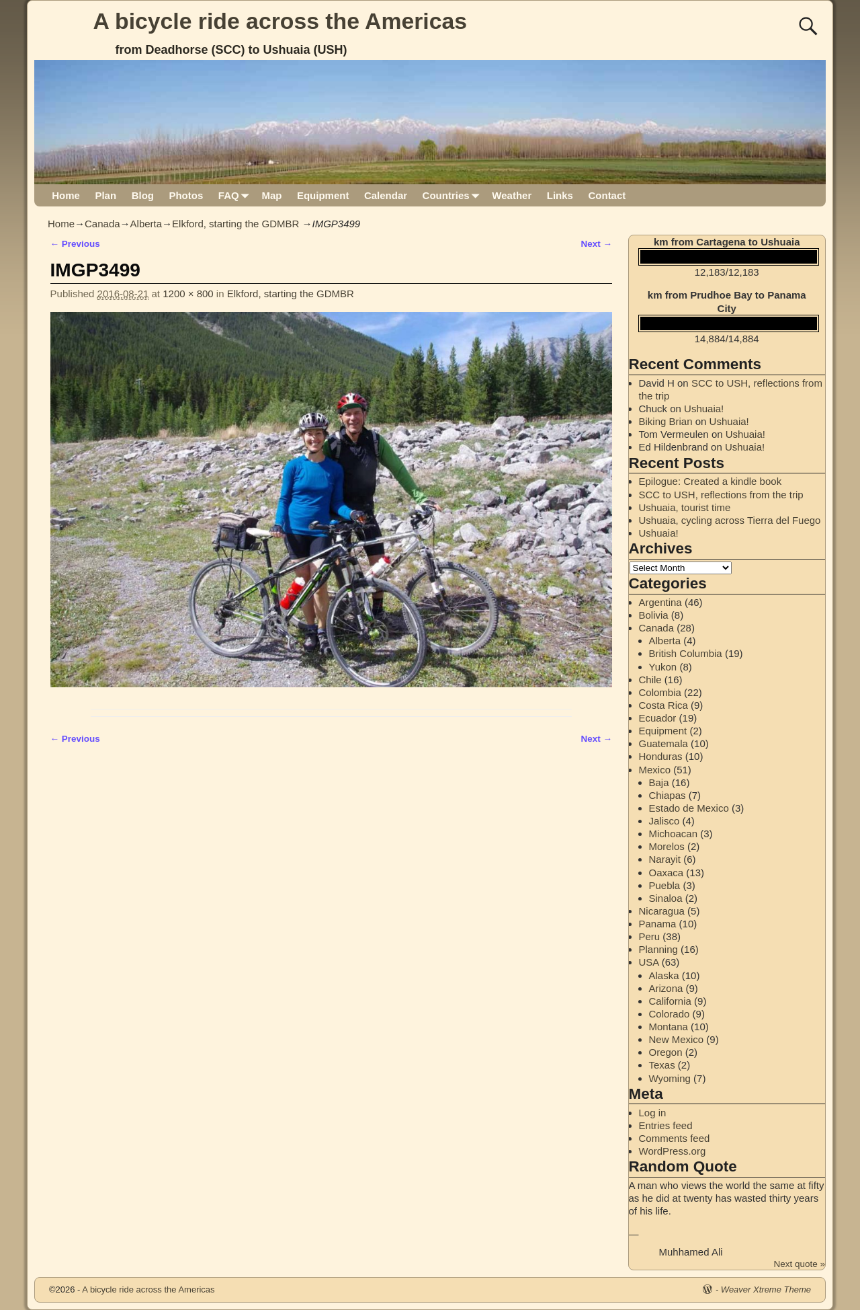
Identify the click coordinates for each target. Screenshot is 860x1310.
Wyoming (670, 1078)
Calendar (385, 195)
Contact (607, 195)
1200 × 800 (188, 293)
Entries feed (666, 1125)
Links (560, 195)
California (670, 1001)
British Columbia (685, 653)
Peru (649, 936)
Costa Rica (663, 705)
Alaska (664, 975)
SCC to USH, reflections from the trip (721, 494)
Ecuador (658, 718)
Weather (511, 195)
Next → (596, 244)
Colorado (669, 1013)
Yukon (663, 666)
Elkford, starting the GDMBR (235, 223)
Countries (454, 195)
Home (66, 195)
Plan (105, 195)
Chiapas (667, 795)
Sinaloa (666, 898)
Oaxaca (666, 872)
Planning (658, 949)
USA (649, 962)
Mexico (655, 769)
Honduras (661, 756)
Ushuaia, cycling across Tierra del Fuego (730, 520)
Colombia (660, 692)
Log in (652, 1112)
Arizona (666, 988)
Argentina (660, 602)
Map (271, 195)
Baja (659, 782)
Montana (668, 1026)
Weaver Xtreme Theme (766, 1289)
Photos (186, 195)
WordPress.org (672, 1151)
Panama (658, 923)
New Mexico (676, 1039)
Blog (143, 195)
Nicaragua (662, 911)
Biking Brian (666, 421)
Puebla (665, 885)
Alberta (146, 223)
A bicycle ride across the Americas (280, 21)
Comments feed (674, 1138)
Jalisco (664, 820)
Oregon (666, 1052)
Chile (650, 679)
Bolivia (654, 615)
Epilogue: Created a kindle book (710, 481)
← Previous (75, 244)
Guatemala (663, 743)
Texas (662, 1065)
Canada (102, 223)
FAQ (236, 195)
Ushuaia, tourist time (685, 507)
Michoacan (673, 833)
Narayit (665, 859)
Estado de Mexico (689, 808)
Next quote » (799, 1264)
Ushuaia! (704, 408)
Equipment (323, 195)
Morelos (667, 846)
